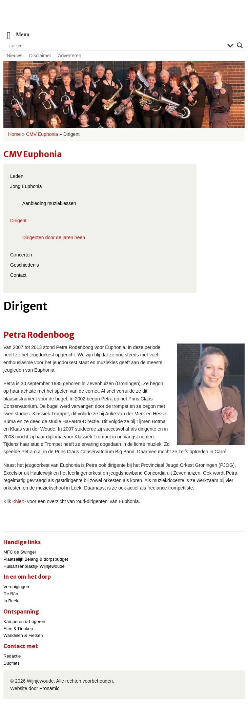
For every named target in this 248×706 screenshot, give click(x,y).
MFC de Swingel (19, 552)
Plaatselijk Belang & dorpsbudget (35, 559)
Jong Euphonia (26, 186)
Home (14, 134)
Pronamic (49, 688)
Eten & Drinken (18, 628)
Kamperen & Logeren (24, 621)
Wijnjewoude (124, 19)
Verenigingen (16, 586)
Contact (18, 275)
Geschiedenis (24, 265)
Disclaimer (40, 55)
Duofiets (11, 663)
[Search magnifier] (240, 45)
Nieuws (14, 55)
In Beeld (11, 600)
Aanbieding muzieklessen (49, 203)
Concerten (21, 254)
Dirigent (18, 220)
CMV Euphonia (42, 134)
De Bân (10, 593)
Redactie (12, 656)
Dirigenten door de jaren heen (53, 237)
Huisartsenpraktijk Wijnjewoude (34, 566)
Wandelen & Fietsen (23, 635)
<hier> (19, 501)
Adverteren (69, 55)
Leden (16, 176)
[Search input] (116, 45)
